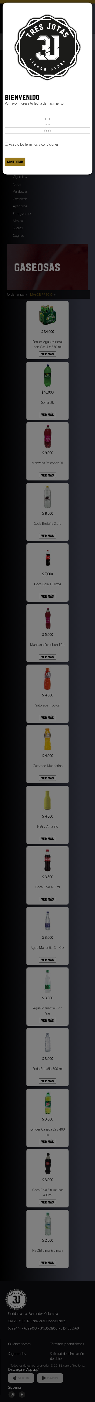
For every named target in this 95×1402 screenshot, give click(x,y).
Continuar (15, 162)
